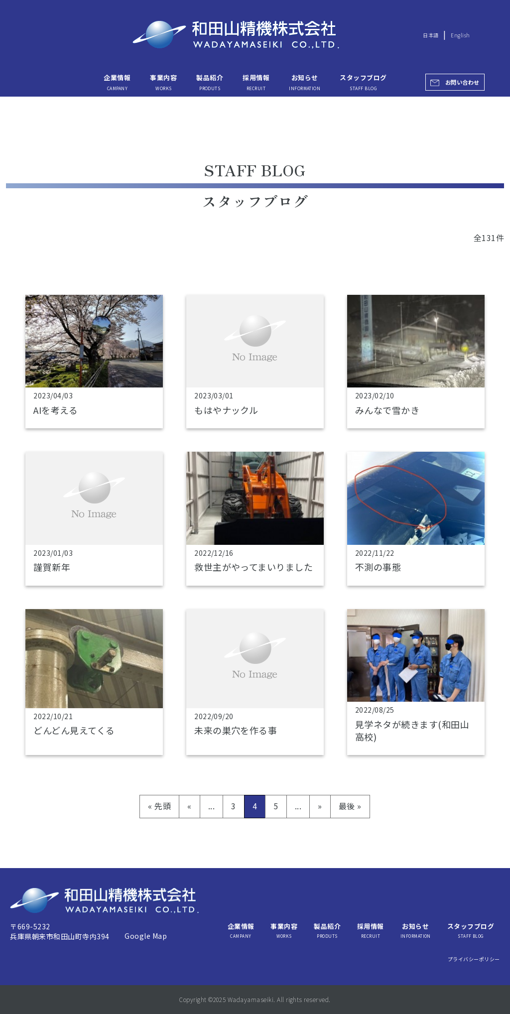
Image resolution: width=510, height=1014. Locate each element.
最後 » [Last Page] (350, 806)
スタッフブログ (363, 82)
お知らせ (304, 82)
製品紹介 (209, 82)
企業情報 (117, 82)
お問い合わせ (462, 82)
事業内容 (163, 82)
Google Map (146, 936)
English (460, 35)
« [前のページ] (189, 806)
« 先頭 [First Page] (159, 806)
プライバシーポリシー (474, 959)
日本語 (430, 35)
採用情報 (256, 82)
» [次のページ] (320, 806)
